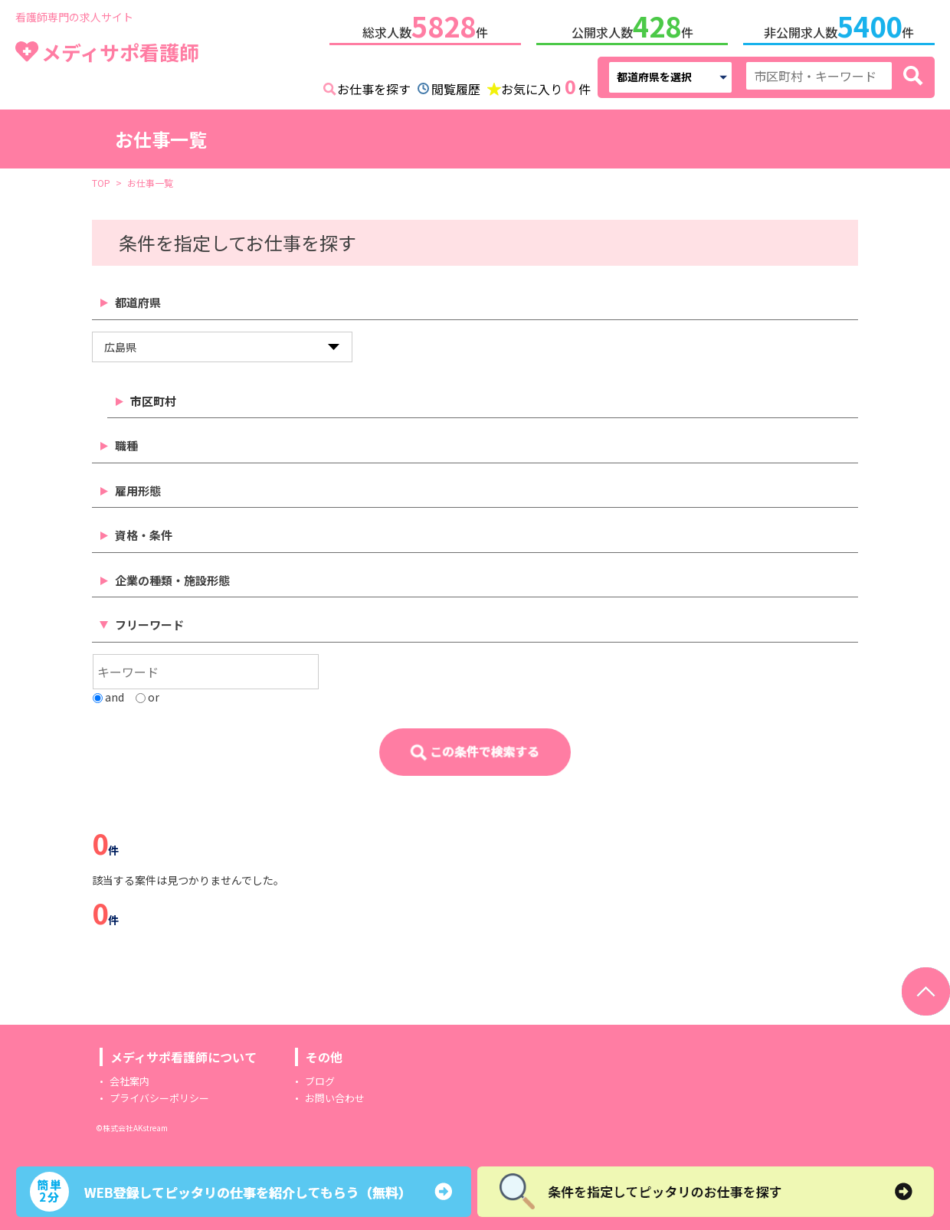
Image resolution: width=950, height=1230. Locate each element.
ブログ (320, 1078)
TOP (101, 179)
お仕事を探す (374, 86)
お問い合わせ (335, 1095)
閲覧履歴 (455, 86)
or (147, 694)
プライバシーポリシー (159, 1095)
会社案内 (129, 1078)
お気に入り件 (546, 84)
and (108, 694)
